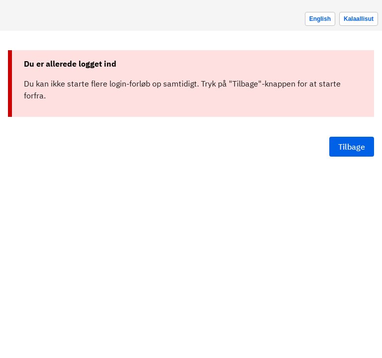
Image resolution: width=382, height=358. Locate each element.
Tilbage (351, 147)
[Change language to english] (320, 19)
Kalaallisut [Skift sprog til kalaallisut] (359, 18)
